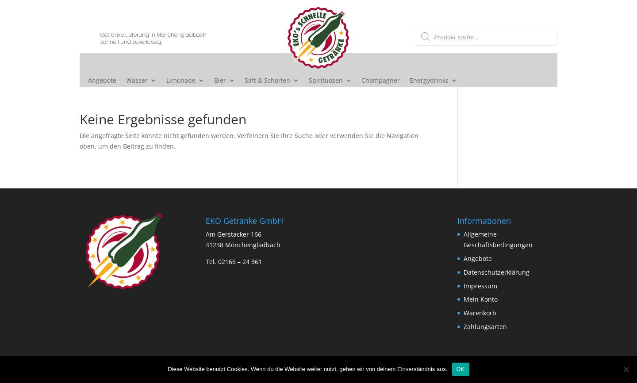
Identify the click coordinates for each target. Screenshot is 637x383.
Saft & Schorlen (267, 80)
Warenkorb (480, 313)
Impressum (480, 286)
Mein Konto (481, 299)
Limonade (181, 80)
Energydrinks (429, 80)
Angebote (102, 80)
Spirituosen (326, 80)
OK (461, 369)
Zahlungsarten (485, 326)
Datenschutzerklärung (497, 272)
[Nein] (626, 369)
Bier (220, 80)
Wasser (137, 80)
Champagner (380, 80)
